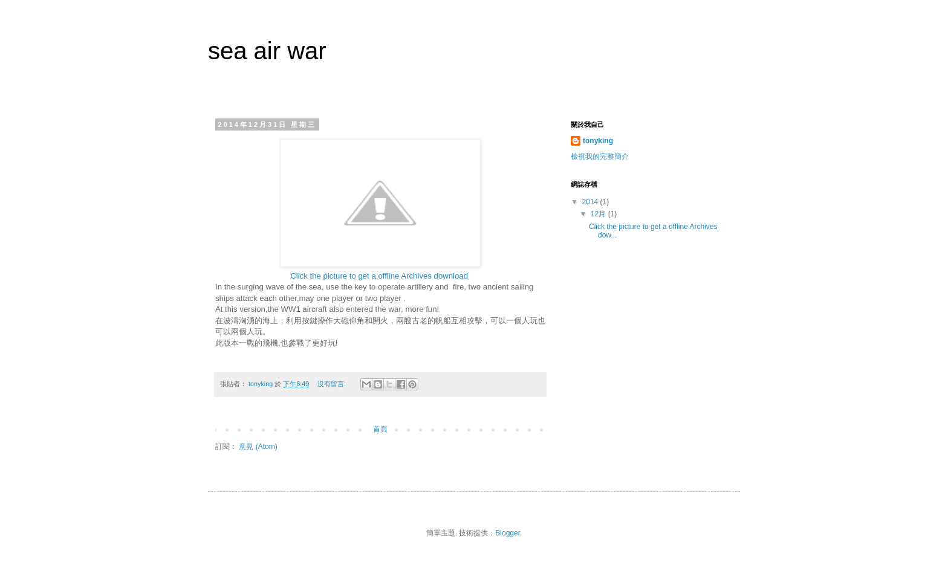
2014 (591, 202)
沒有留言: (332, 383)
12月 (599, 214)
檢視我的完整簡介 (600, 156)
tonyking (598, 141)
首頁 (380, 429)
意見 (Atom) (258, 446)
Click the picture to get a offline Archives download (380, 275)
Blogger (507, 533)
